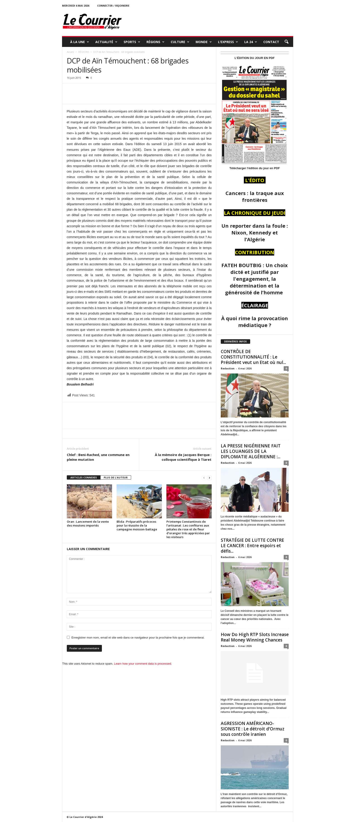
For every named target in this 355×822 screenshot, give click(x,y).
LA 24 (250, 42)
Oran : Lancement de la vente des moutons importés (88, 523)
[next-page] (209, 477)
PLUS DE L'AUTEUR (116, 477)
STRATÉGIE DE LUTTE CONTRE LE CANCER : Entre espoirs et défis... (252, 545)
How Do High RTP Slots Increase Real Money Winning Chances (255, 637)
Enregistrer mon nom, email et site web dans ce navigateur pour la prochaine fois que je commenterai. (138, 637)
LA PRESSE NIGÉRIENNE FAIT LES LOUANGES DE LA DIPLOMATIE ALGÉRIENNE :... (251, 451)
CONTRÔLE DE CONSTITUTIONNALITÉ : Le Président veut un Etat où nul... (253, 357)
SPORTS (132, 42)
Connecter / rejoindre (113, 5)
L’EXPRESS (228, 42)
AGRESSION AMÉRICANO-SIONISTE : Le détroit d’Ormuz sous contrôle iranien (252, 728)
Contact (271, 42)
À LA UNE (79, 42)
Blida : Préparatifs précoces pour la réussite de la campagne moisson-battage (137, 525)
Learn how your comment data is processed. (143, 663)
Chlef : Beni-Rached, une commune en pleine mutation (98, 457)
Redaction (228, 368)
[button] (286, 42)
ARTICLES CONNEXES (83, 477)
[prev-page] (204, 477)
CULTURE (180, 42)
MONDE (204, 42)
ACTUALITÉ (106, 42)
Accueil (70, 52)
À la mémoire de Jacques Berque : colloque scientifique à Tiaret (183, 457)
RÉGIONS (155, 42)
